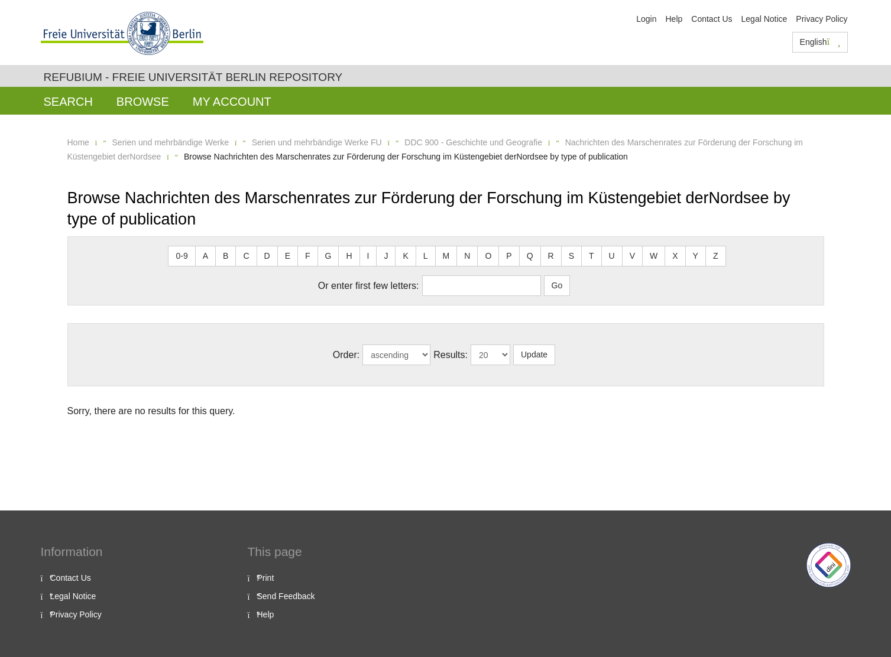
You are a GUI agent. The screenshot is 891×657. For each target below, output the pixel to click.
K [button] (405, 256)
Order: (346, 355)
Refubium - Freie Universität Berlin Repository (193, 77)
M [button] (446, 256)
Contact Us (711, 19)
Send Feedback (286, 596)
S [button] (571, 256)
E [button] (287, 256)
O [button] (488, 256)
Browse (142, 101)
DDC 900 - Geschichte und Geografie (473, 142)
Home (78, 142)
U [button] (612, 256)
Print (265, 578)
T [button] (591, 256)
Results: (450, 355)
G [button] (328, 256)
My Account (232, 101)
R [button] (551, 256)
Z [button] (715, 256)
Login (646, 19)
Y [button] (695, 256)
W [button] (653, 256)
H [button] (349, 256)
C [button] (246, 256)
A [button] (205, 256)
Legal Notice (764, 19)
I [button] (368, 256)
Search (68, 101)
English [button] (820, 42)
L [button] (425, 256)
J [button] (386, 256)
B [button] (225, 256)
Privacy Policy (821, 19)
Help (673, 19)
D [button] (267, 256)
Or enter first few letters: (368, 286)
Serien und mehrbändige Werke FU (317, 142)
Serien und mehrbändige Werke (170, 142)
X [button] (675, 256)
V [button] (632, 256)
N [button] (467, 256)
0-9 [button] (181, 256)
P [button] (508, 256)
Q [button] (530, 256)
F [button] (307, 256)
